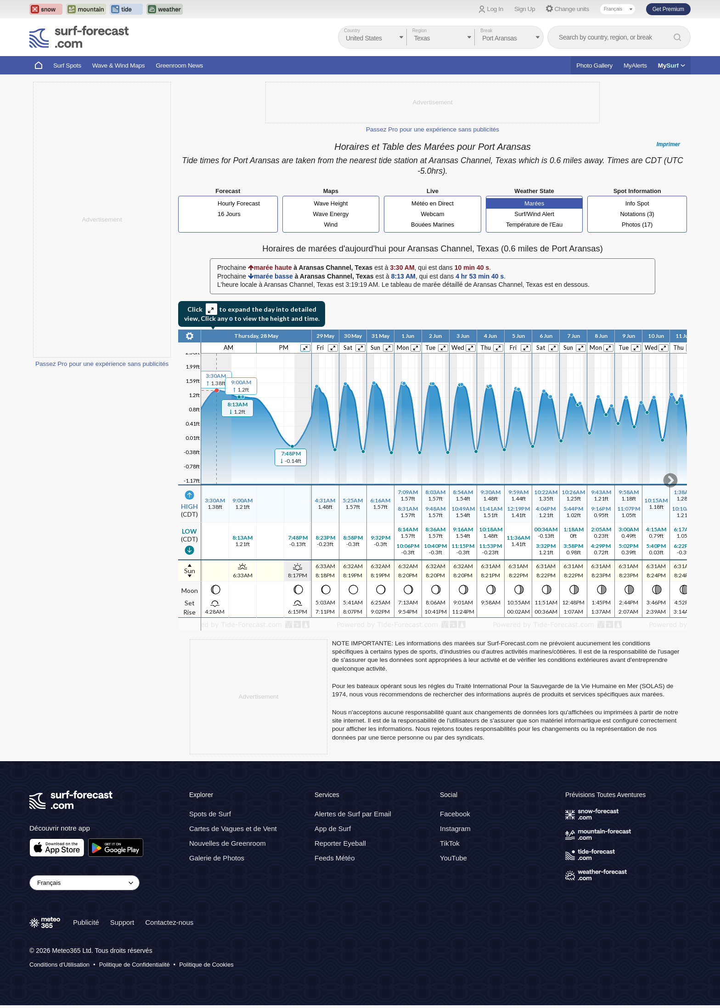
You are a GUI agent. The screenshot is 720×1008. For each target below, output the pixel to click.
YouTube (453, 858)
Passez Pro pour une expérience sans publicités (102, 363)
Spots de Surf (210, 814)
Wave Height (331, 203)
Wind (331, 224)
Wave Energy (331, 214)
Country (352, 30)
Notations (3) (637, 214)
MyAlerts (635, 65)
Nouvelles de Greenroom (227, 843)
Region (419, 30)
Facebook (455, 814)
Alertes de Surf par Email (353, 814)
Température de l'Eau (534, 224)
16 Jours (229, 214)
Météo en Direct (432, 203)
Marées (534, 203)
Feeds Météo (335, 858)
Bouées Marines (432, 224)
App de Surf (333, 828)
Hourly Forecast (239, 203)
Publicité (86, 922)
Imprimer (668, 144)
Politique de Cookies (206, 964)
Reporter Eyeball (340, 843)
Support (122, 922)
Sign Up (524, 9)
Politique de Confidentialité (134, 964)
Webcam (432, 214)
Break (486, 30)
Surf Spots (67, 65)
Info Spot (637, 203)
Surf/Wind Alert (534, 214)
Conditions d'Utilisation (59, 964)
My (671, 65)
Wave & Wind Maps (118, 65)
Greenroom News (179, 65)
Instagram (455, 828)
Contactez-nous (169, 922)
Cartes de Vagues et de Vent (233, 828)
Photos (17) (637, 224)
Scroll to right (670, 480)
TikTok (450, 843)
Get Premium (668, 9)
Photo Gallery (594, 65)
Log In (495, 9)
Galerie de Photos (216, 858)
